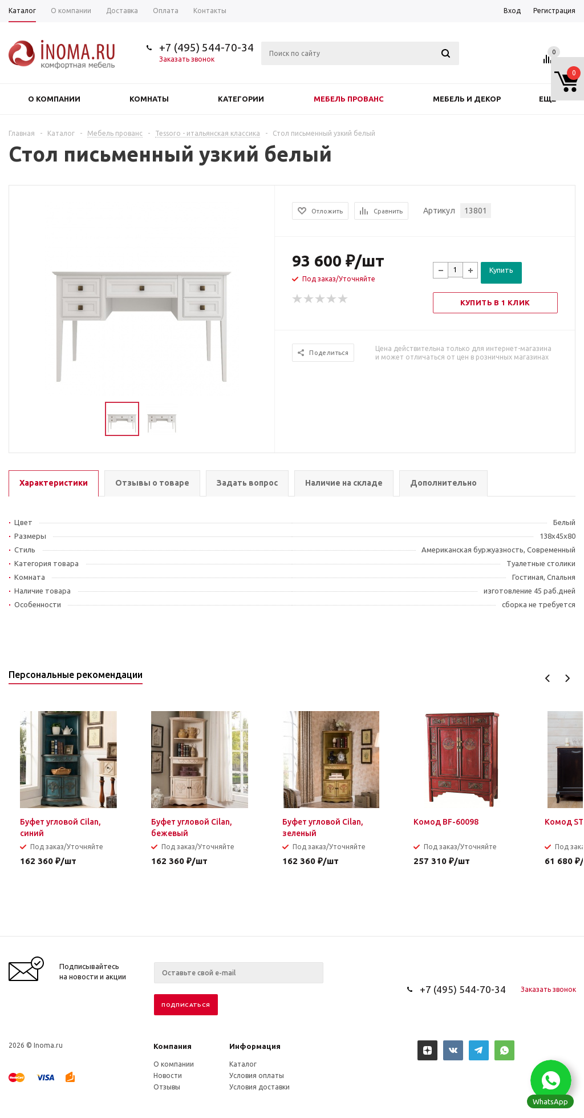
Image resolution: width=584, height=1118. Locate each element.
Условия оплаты (256, 1075)
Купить (501, 270)
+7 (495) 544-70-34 (206, 47)
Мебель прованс (349, 99)
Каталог (243, 1064)
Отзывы (166, 1087)
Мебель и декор (467, 99)
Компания (172, 1046)
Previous (548, 678)
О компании (54, 99)
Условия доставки (259, 1087)
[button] (550, 1080)
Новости (167, 1075)
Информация (255, 1046)
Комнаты (149, 99)
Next (567, 678)
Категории (241, 99)
